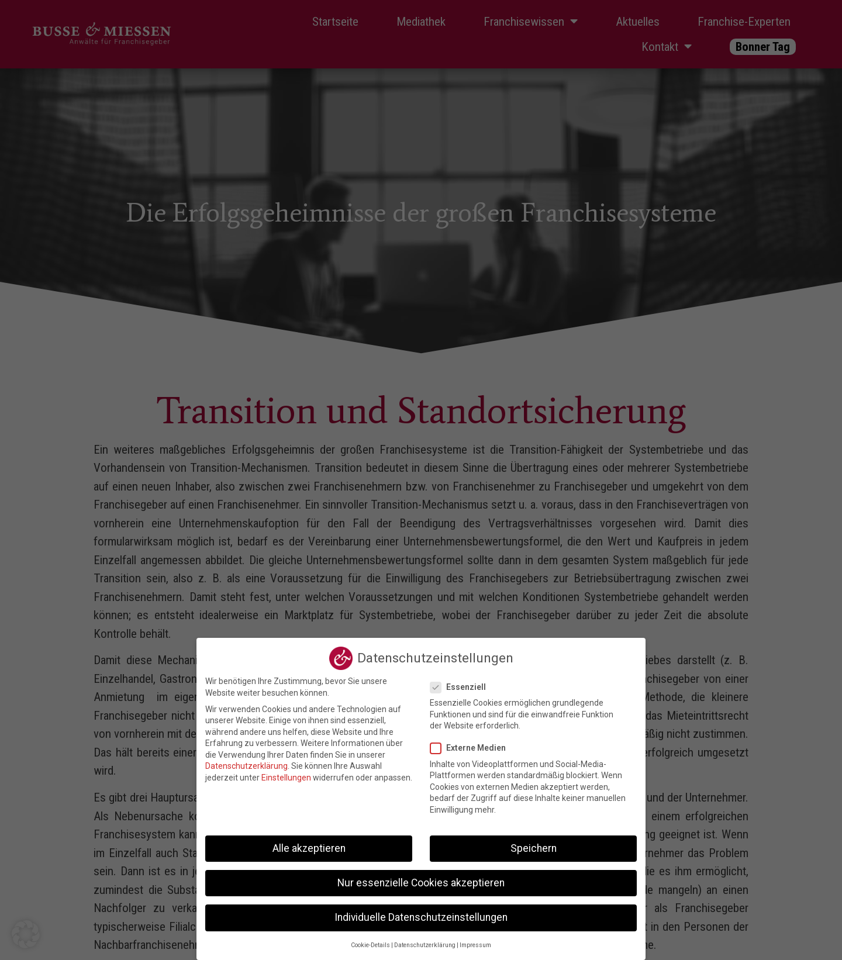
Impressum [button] (475, 938)
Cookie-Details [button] (370, 938)
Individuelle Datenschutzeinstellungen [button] (421, 911)
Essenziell (462, 680)
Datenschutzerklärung (246, 759)
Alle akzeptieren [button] (309, 841)
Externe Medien (471, 741)
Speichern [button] (533, 841)
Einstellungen (286, 771)
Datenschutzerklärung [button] (424, 938)
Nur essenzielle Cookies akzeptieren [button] (421, 876)
